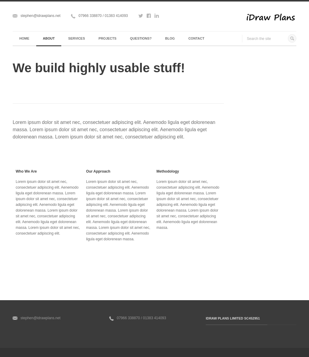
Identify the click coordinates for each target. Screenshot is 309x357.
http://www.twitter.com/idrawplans (141, 17)
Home (24, 38)
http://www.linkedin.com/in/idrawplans (156, 17)
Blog (170, 38)
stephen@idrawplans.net (40, 16)
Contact (196, 38)
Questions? (141, 38)
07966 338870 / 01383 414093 (103, 16)
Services (76, 38)
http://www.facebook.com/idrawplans (149, 17)
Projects (107, 38)
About (49, 38)
